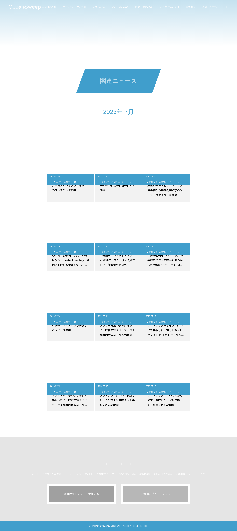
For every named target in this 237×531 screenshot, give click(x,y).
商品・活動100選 (144, 6)
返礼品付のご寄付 (169, 6)
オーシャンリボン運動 (74, 6)
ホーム (35, 474)
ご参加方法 (99, 6)
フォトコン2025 (120, 6)
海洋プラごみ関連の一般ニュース (69, 182)
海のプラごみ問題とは (44, 6)
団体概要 (190, 6)
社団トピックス (197, 474)
